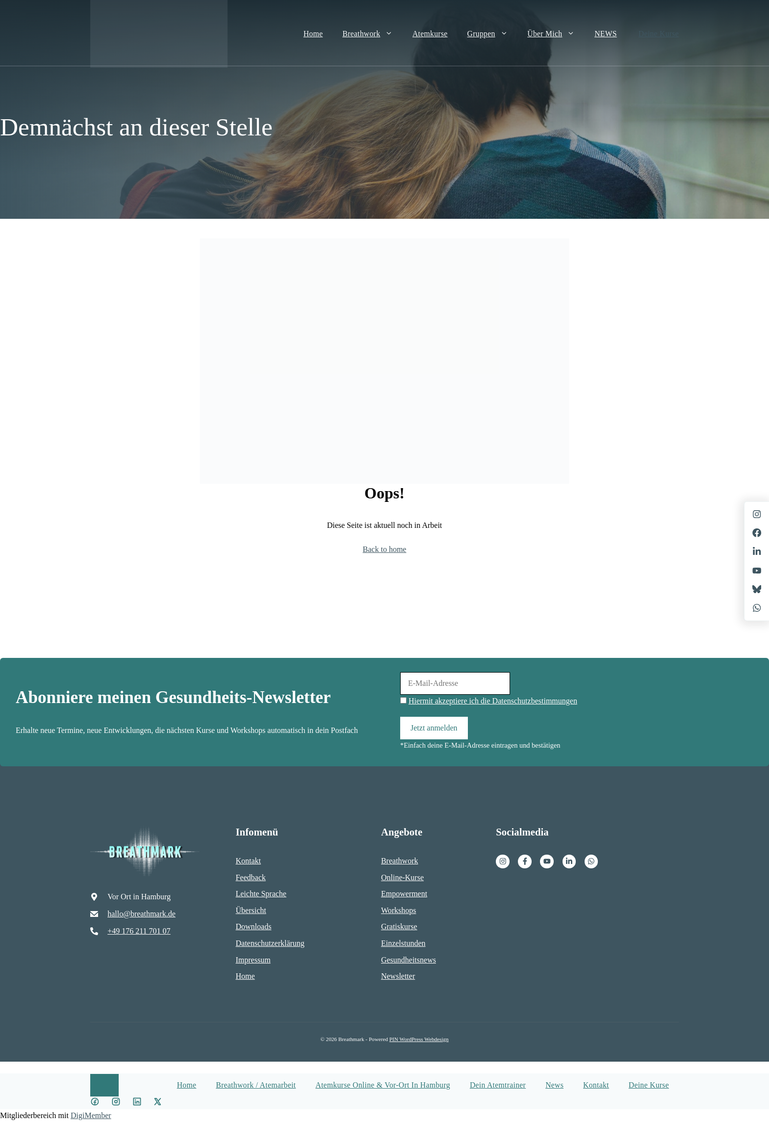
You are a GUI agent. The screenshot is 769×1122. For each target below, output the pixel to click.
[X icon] (157, 1103)
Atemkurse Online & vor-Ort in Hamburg (382, 1085)
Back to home (385, 549)
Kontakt (596, 1085)
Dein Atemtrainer (498, 1085)
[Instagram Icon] (116, 1103)
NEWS (605, 33)
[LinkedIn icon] (137, 1103)
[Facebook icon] (95, 1103)
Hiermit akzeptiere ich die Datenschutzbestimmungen (493, 701)
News (554, 1085)
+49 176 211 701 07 (138, 931)
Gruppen (492, 34)
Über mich (556, 34)
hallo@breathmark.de (141, 914)
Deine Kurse (659, 33)
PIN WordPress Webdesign (419, 1039)
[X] (756, 570)
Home (313, 33)
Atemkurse (430, 33)
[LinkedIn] (756, 551)
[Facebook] (525, 861)
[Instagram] (503, 861)
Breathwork (372, 34)
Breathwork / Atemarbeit (256, 1085)
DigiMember (91, 1115)
